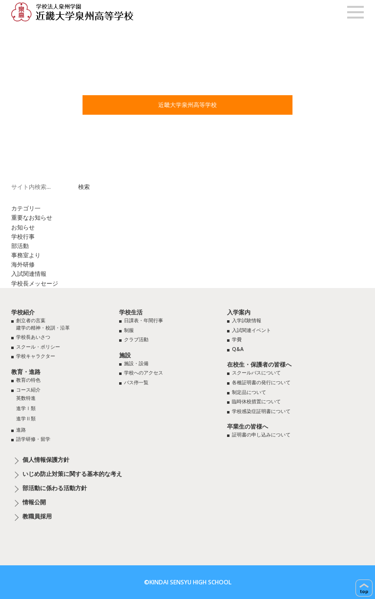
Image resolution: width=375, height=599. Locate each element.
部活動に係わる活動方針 (54, 488)
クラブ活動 (136, 339)
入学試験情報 (246, 320)
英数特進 (26, 397)
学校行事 (23, 236)
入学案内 (238, 312)
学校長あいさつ (33, 336)
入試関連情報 (28, 273)
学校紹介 (23, 312)
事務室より (26, 255)
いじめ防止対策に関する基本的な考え (72, 474)
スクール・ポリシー (38, 346)
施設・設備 (136, 363)
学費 (237, 339)
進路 (21, 429)
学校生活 (131, 312)
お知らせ (23, 227)
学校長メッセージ (34, 283)
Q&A (238, 349)
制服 (129, 330)
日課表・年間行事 (143, 320)
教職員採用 (37, 516)
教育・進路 (26, 372)
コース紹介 (28, 389)
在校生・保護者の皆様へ (259, 364)
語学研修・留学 (33, 438)
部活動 (20, 246)
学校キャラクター (35, 355)
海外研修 (23, 264)
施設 (125, 355)
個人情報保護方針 (45, 460)
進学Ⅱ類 (26, 418)
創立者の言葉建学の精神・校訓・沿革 (43, 324)
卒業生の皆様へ (247, 426)
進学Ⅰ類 (26, 408)
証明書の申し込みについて (261, 434)
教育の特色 (28, 379)
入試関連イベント (251, 330)
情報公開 (34, 502)
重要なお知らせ (31, 217)
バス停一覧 (136, 382)
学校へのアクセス (143, 372)
